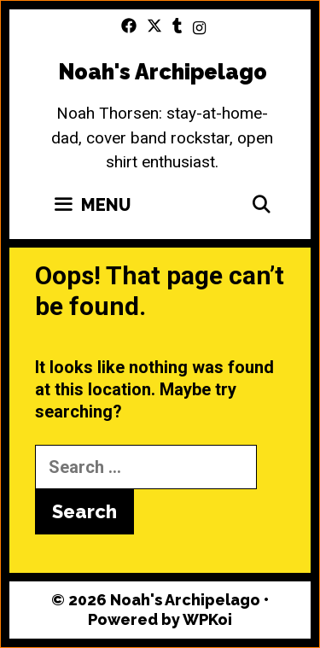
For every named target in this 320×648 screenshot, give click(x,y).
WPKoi (207, 619)
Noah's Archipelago (162, 72)
